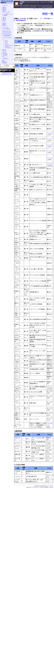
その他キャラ (7, 46)
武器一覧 (4, 17)
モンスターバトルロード (7, 34)
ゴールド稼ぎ (5, 54)
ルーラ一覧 (5, 14)
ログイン (51, 8)
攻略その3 (4, 9)
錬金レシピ (5, 23)
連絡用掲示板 (42, 31)
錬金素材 (4, 24)
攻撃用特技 (18, 54)
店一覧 (4, 20)
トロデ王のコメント (9, 47)
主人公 (6, 40)
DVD (5, 72)
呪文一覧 (4, 49)
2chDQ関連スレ (5, 58)
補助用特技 (18, 431)
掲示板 (18, 20)
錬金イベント (5, 25)
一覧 (37, 8)
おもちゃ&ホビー (5, 73)
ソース (40, 8)
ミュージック (8, 72)
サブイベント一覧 (6, 11)
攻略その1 (4, 7)
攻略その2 (4, 8)
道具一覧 (4, 19)
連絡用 (23, 20)
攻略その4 (4, 10)
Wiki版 (47, 18)
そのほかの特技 (20, 464)
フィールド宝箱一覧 (6, 28)
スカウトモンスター (6, 33)
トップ (32, 8)
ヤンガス (6, 41)
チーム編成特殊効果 (6, 35)
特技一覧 (47, 13)
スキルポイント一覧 (9, 45)
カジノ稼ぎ (5, 55)
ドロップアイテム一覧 (7, 32)
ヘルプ (47, 8)
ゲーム (10, 73)
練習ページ (5, 61)
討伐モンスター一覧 (6, 30)
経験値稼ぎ (5, 52)
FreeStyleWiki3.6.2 (35, 487)
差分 (35, 8)
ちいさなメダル (6, 27)
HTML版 (22, 18)
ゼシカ (6, 42)
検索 (44, 8)
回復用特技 (18, 38)
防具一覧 (4, 18)
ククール (6, 43)
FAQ (3, 56)
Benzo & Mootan (49, 486)
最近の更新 (5, 62)
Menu (3, 60)
